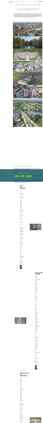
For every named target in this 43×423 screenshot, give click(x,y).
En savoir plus (28, 176)
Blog (31, 1)
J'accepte (17, 176)
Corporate (18, 1)
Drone (13, 1)
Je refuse (22, 176)
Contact (34, 1)
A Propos (27, 1)
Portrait (22, 1)
